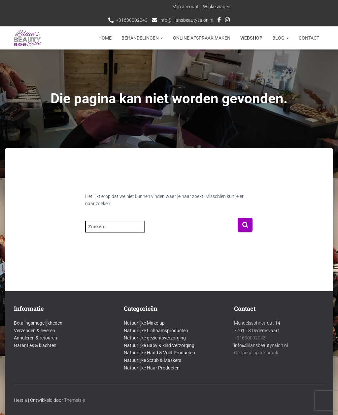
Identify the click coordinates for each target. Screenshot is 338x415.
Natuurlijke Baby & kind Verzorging (159, 345)
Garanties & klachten (35, 345)
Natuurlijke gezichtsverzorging (155, 337)
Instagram (227, 20)
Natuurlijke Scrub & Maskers (152, 360)
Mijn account (185, 6)
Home (105, 38)
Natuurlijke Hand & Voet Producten (159, 352)
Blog (280, 38)
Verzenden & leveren (34, 330)
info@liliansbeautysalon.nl (186, 20)
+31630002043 (132, 20)
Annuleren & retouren (35, 337)
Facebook (219, 20)
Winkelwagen (216, 6)
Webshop (251, 38)
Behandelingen (142, 38)
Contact (309, 38)
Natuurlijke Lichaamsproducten (156, 330)
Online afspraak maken (201, 38)
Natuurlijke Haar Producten (152, 367)
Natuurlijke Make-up (144, 323)
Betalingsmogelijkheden (38, 323)
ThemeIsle (74, 400)
